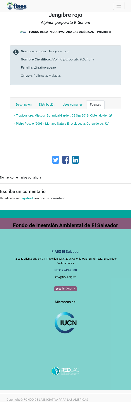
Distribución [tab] (47, 104)
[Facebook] (65, 160)
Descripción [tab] (24, 104)
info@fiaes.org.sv (65, 277)
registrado (27, 198)
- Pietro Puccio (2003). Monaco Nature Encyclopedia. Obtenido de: (59, 123)
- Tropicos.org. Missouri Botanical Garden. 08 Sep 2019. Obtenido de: (60, 115)
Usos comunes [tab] (73, 104)
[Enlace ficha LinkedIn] (75, 160)
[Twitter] (55, 160)
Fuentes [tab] (95, 104)
